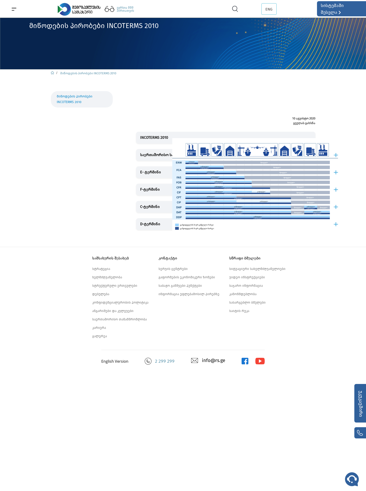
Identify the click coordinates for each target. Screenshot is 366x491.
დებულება (100, 294)
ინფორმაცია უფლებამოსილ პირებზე (188, 294)
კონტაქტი (167, 258)
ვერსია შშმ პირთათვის (125, 9)
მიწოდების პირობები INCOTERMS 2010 (88, 73)
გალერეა (99, 336)
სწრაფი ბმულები (244, 258)
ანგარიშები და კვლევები (113, 311)
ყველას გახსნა (304, 123)
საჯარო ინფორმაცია (246, 286)
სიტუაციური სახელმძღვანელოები (257, 269)
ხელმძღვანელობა (107, 277)
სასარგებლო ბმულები (247, 303)
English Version (114, 361)
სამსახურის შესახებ (110, 258)
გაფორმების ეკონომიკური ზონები (186, 277)
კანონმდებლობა (243, 294)
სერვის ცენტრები (173, 269)
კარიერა (99, 328)
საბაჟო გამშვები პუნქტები (180, 286)
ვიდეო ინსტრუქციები (247, 277)
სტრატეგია (101, 269)
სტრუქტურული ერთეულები (114, 286)
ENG (268, 9)
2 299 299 (165, 361)
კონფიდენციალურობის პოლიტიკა (120, 303)
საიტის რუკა (239, 311)
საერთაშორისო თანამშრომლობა (119, 319)
